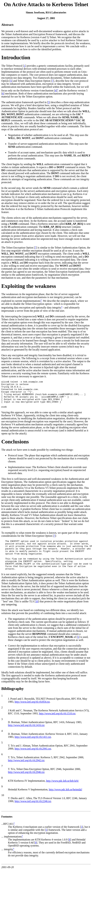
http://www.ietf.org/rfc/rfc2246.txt (33, 812)
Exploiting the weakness (28, 286)
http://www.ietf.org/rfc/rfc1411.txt (33, 748)
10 (37, 613)
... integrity (7, 861)
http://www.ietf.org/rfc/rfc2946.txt (26, 783)
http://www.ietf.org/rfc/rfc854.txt (32, 713)
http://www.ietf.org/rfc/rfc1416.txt (26, 736)
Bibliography (12, 700)
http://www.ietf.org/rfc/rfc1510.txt (57, 725)
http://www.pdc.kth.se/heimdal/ (65, 801)
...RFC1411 (7, 835)
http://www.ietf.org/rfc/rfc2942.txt (26, 771)
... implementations (11, 848)
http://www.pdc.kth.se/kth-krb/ (62, 792)
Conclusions (15, 447)
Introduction (15, 57)
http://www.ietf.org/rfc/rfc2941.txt (33, 760)
